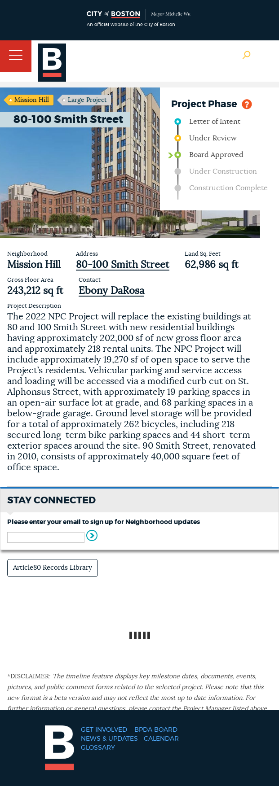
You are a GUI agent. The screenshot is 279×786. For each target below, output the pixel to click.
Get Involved (104, 730)
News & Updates (109, 739)
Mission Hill (31, 100)
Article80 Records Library (52, 567)
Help (247, 103)
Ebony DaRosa (111, 291)
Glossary (98, 748)
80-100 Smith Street (122, 265)
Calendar (161, 739)
